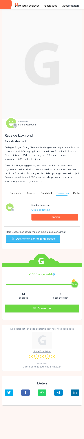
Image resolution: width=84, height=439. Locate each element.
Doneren (55, 217)
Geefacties (50, 5)
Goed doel (46, 193)
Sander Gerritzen (27, 124)
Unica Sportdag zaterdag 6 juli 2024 (42, 366)
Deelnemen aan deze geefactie (33, 238)
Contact (77, 193)
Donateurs (15, 193)
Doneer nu (42, 308)
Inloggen (73, 5)
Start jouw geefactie (27, 5)
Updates (30, 193)
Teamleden (62, 193)
